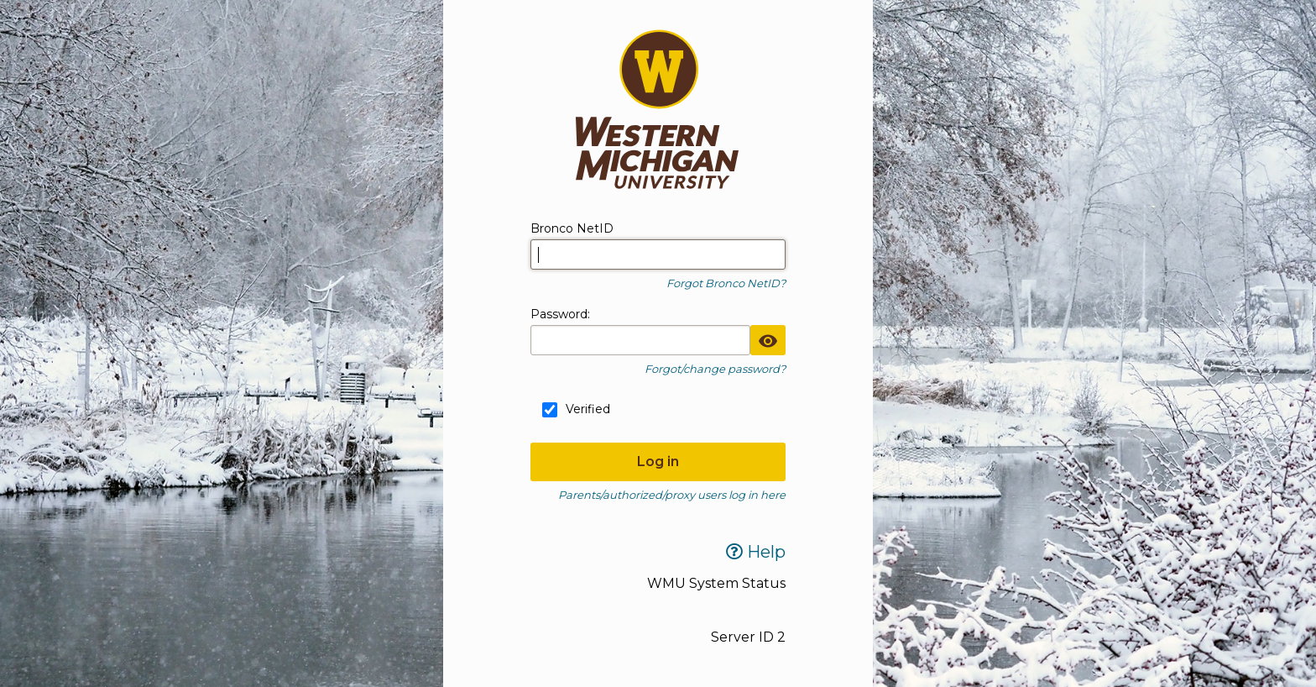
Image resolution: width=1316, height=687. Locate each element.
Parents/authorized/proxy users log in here (672, 494)
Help (756, 552)
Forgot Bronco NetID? (726, 283)
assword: (560, 314)
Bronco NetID (572, 228)
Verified (588, 409)
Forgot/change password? (715, 368)
